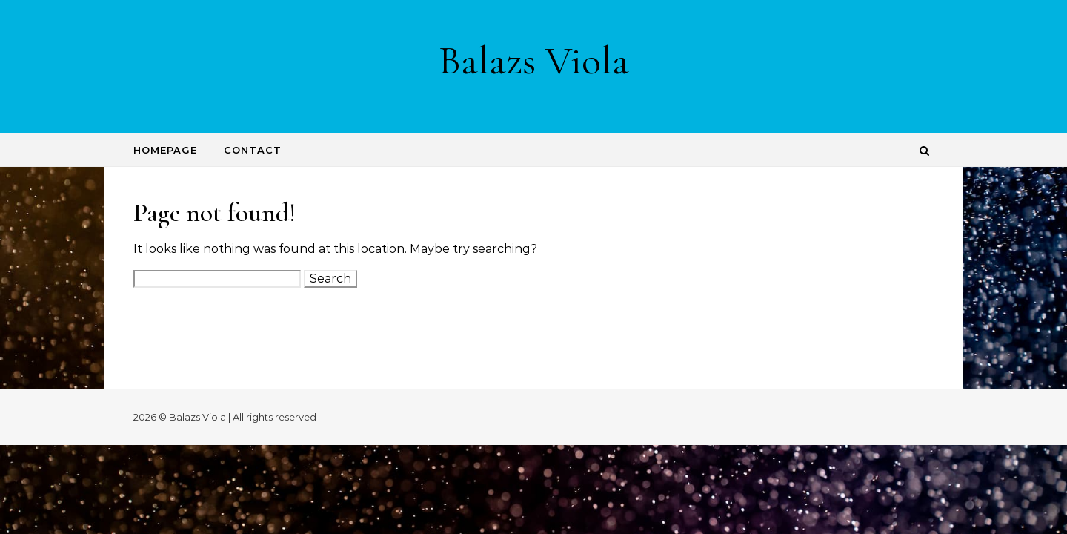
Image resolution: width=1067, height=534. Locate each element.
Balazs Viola (534, 60)
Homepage (165, 150)
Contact (253, 150)
